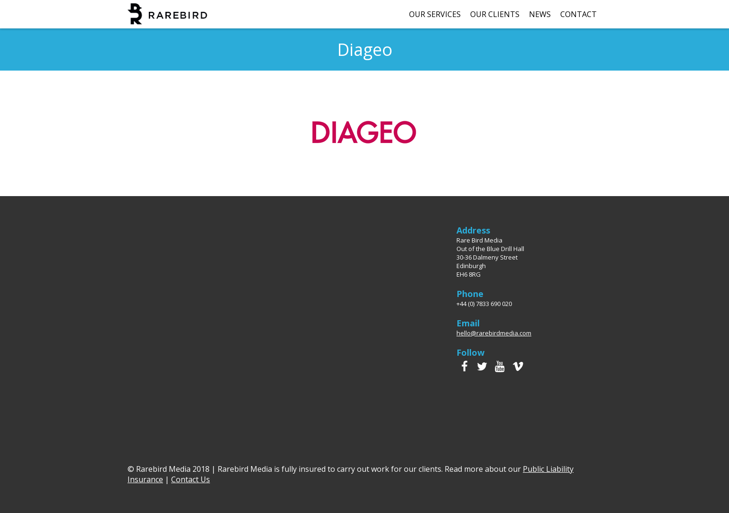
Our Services (435, 14)
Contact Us (190, 479)
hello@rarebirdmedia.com (493, 333)
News (540, 14)
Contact (578, 14)
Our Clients (494, 14)
